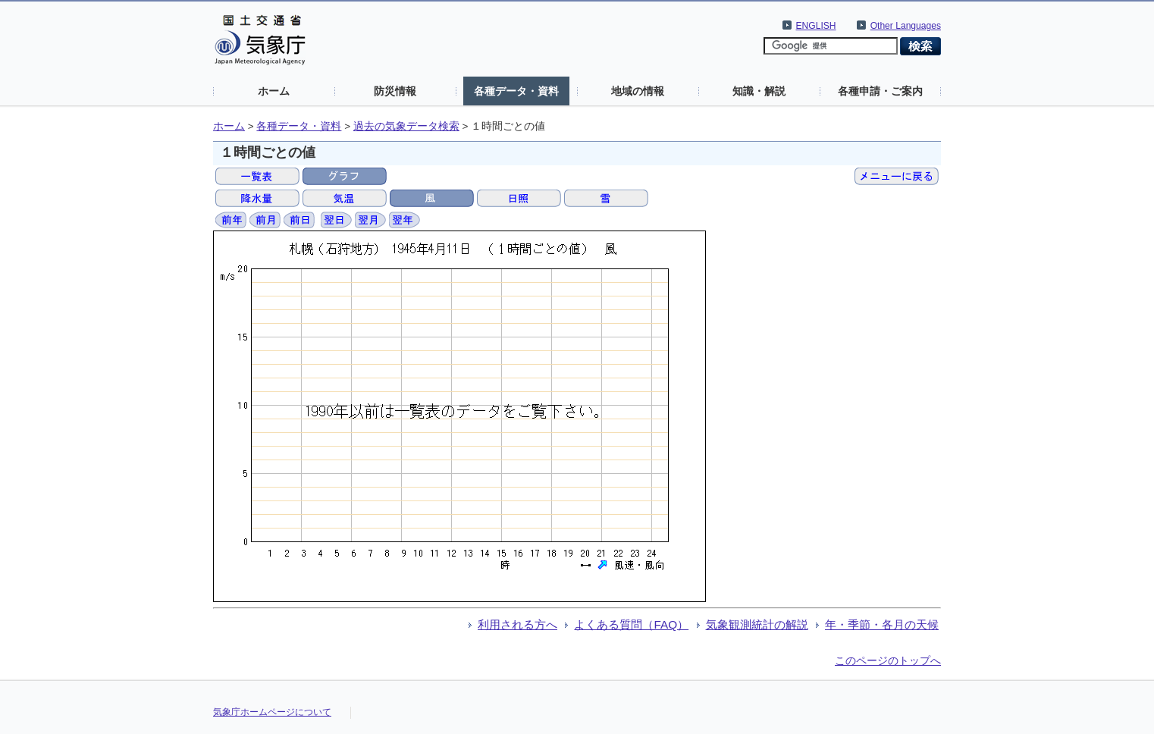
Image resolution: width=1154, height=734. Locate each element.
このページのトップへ (888, 660)
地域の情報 (637, 91)
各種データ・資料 (516, 91)
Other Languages (905, 25)
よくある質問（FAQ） (631, 624)
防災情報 (395, 91)
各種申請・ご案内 (880, 91)
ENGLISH (816, 25)
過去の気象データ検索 (406, 126)
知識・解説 (759, 91)
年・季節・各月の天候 (882, 624)
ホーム (274, 91)
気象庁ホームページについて (272, 712)
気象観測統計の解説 (757, 624)
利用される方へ (517, 624)
